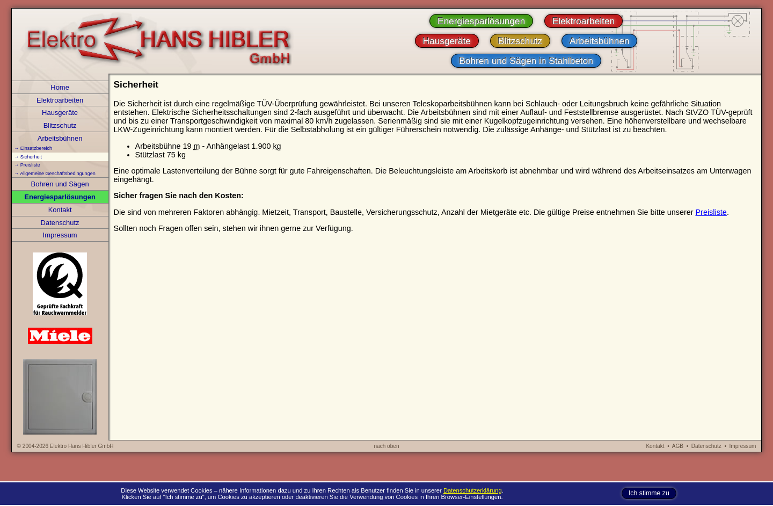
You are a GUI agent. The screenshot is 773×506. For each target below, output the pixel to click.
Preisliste (710, 212)
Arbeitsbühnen (60, 138)
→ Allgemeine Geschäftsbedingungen (55, 173)
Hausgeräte (60, 113)
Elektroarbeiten (60, 100)
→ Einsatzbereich (33, 148)
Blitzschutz (60, 125)
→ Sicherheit (28, 157)
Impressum (60, 235)
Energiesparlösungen (59, 197)
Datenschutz (60, 223)
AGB (677, 446)
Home (59, 87)
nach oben (386, 446)
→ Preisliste (27, 165)
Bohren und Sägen (60, 184)
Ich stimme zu (649, 493)
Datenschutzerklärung (472, 490)
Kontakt (60, 210)
